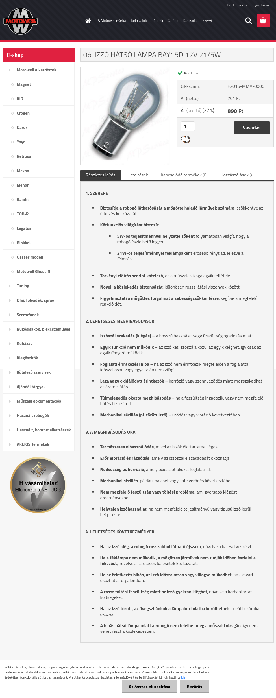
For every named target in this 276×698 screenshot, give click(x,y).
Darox (22, 127)
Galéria (173, 20)
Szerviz (208, 20)
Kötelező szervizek (34, 372)
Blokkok (24, 242)
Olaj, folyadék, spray (35, 300)
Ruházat (24, 343)
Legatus (24, 228)
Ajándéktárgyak (31, 386)
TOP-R (23, 214)
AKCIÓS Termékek (33, 444)
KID (20, 98)
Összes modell (30, 257)
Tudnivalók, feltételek (147, 20)
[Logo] (41, 21)
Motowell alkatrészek (36, 70)
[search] (248, 20)
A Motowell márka (112, 20)
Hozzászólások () (236, 174)
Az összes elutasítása (149, 686)
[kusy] (188, 126)
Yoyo (21, 142)
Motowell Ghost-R (33, 271)
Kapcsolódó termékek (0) (184, 174)
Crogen (23, 113)
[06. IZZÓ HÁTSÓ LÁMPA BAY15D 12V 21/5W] (125, 69)
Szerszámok (28, 314)
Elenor (23, 185)
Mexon (23, 170)
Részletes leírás (101, 174)
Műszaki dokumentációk (39, 401)
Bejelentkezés (237, 5)
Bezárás (194, 686)
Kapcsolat (190, 20)
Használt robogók (33, 415)
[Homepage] (87, 20)
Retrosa (24, 156)
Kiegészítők (27, 358)
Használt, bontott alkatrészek (44, 430)
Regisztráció (260, 5)
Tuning (23, 286)
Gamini (23, 199)
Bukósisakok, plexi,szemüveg (43, 329)
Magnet (24, 84)
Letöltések (138, 174)
